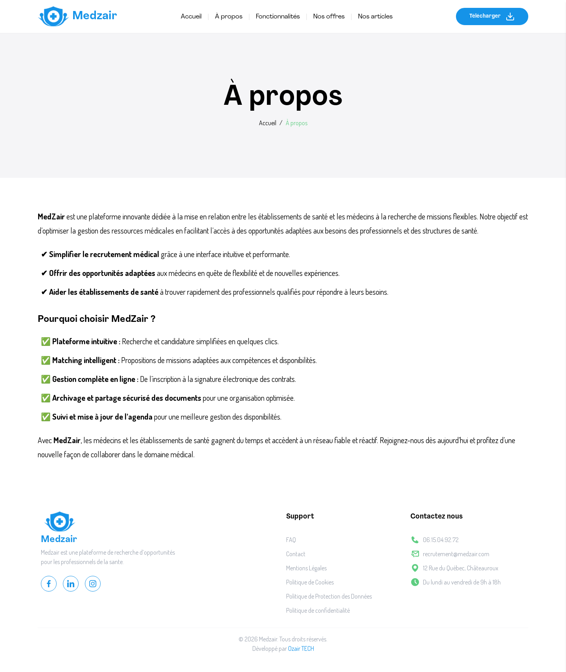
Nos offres (329, 17)
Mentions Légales (306, 568)
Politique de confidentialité (318, 610)
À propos (229, 17)
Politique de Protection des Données (329, 596)
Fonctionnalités (278, 17)
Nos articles (375, 17)
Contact (295, 554)
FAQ (291, 540)
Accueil (191, 17)
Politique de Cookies (310, 582)
